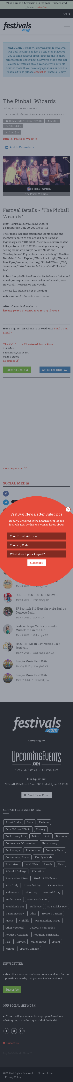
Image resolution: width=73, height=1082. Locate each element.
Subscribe (36, 563)
